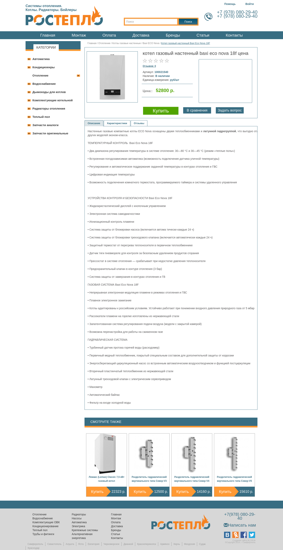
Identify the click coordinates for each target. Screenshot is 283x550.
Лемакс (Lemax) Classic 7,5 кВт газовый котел (106, 479)
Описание (94, 123)
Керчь (177, 544)
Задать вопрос (230, 110)
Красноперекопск (146, 544)
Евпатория (93, 544)
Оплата (109, 35)
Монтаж (79, 35)
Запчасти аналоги (45, 125)
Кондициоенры (43, 67)
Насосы (77, 518)
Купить (97, 491)
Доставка (140, 35)
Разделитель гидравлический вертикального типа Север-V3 (149, 479)
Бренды (173, 35)
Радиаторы (79, 514)
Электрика (78, 526)
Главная (47, 35)
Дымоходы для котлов (49, 92)
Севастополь (54, 544)
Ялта (81, 544)
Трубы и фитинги (43, 534)
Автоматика (41, 59)
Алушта (70, 544)
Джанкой (128, 544)
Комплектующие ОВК (46, 522)
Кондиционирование (45, 526)
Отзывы (139, 123)
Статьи (203, 35)
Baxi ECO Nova (151, 43)
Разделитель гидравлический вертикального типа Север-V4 (191, 479)
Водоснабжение (44, 83)
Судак (202, 544)
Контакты (234, 35)
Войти (249, 4)
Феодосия (189, 544)
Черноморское (111, 544)
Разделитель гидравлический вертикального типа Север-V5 (234, 479)
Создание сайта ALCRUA (243, 540)
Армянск (164, 544)
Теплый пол (41, 116)
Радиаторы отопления (48, 108)
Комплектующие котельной (52, 100)
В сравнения (197, 110)
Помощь (230, 4)
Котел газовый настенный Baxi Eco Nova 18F (185, 43)
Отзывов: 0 (149, 66)
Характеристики (117, 123)
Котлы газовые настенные (126, 43)
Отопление (40, 75)
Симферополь (35, 544)
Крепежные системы (85, 530)
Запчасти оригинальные (50, 133)
